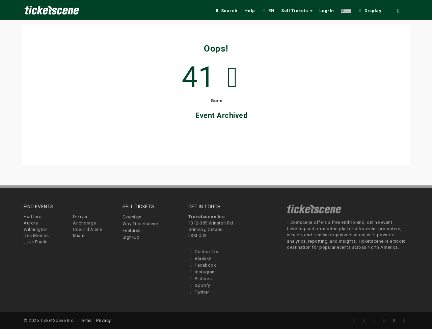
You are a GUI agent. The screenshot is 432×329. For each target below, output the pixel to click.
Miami (79, 235)
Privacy (103, 320)
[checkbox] (369, 9)
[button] (346, 9)
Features (132, 230)
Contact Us (203, 251)
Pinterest (200, 278)
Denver (80, 216)
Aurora (31, 223)
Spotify (199, 285)
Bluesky (199, 258)
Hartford (33, 216)
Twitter (198, 292)
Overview (132, 216)
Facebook (202, 265)
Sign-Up (131, 237)
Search (226, 10)
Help (249, 10)
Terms (85, 320)
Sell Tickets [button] (297, 10)
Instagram (202, 271)
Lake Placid (36, 241)
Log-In (326, 10)
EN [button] (268, 10)
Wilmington (36, 229)
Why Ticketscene (140, 223)
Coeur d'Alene (87, 229)
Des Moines (36, 235)
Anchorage (84, 223)
